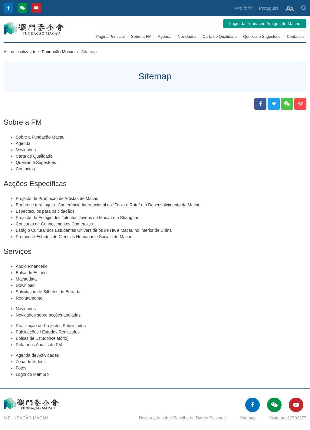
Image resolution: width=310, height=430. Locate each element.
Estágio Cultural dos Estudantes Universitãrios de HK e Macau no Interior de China (94, 230)
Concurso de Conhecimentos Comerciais (54, 224)
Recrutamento (29, 298)
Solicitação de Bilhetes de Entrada (48, 291)
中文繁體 (243, 8)
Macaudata (26, 279)
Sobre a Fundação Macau (40, 137)
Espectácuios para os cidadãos (45, 211)
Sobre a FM (141, 36)
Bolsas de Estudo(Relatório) (42, 338)
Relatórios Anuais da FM (39, 344)
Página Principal (110, 36)
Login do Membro (32, 374)
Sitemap (248, 417)
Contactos (296, 36)
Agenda (164, 36)
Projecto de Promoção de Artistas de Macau (57, 198)
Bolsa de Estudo (31, 272)
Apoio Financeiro (32, 266)
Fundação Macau (58, 51)
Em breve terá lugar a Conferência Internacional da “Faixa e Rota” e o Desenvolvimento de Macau (108, 204)
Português (268, 8)
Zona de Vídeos (31, 361)
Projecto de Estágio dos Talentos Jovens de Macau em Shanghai (77, 217)
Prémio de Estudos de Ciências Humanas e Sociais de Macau (74, 236)
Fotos (21, 368)
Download (25, 285)
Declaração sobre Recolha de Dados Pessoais (183, 417)
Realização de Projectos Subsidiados (51, 325)
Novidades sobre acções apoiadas (48, 315)
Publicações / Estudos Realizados (48, 332)
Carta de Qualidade (220, 36)
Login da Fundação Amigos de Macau (264, 23)
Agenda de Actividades (37, 355)
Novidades (187, 36)
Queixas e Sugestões (262, 36)
